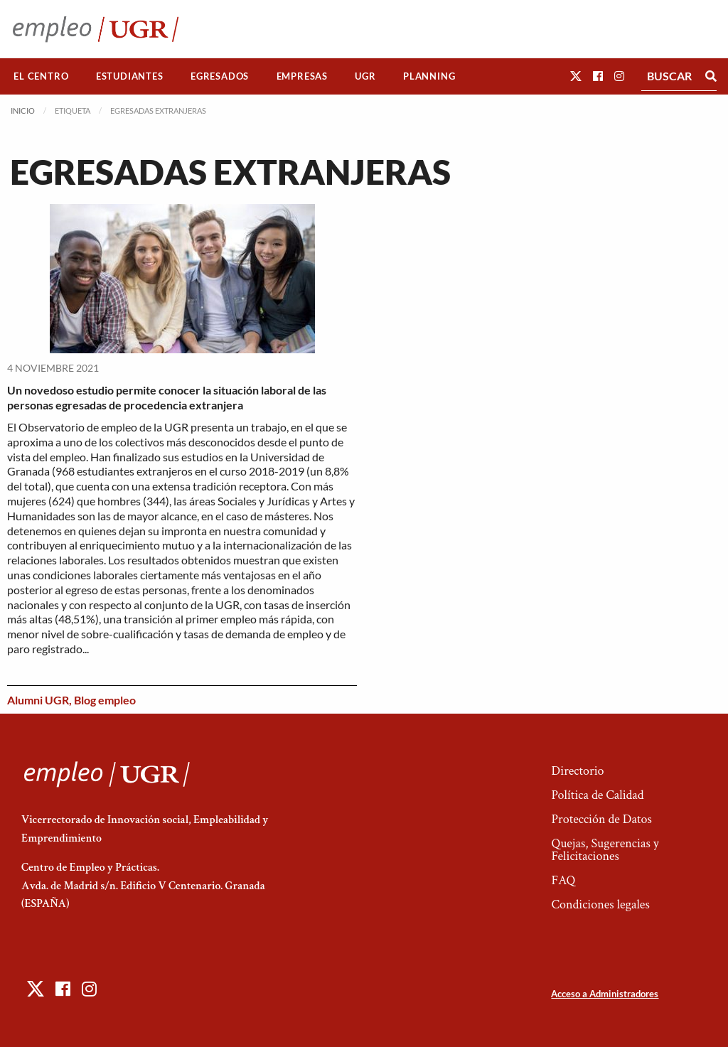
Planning (429, 76)
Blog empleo (105, 700)
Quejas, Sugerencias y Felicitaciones (604, 849)
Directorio (577, 771)
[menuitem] (41, 76)
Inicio (23, 110)
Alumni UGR (38, 700)
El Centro (41, 76)
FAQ (563, 880)
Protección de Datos (601, 819)
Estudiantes (130, 76)
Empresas (302, 76)
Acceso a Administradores (604, 993)
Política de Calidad (597, 795)
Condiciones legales (600, 904)
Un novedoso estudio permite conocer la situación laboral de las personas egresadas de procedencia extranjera (166, 397)
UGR (365, 76)
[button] (575, 76)
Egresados (220, 76)
